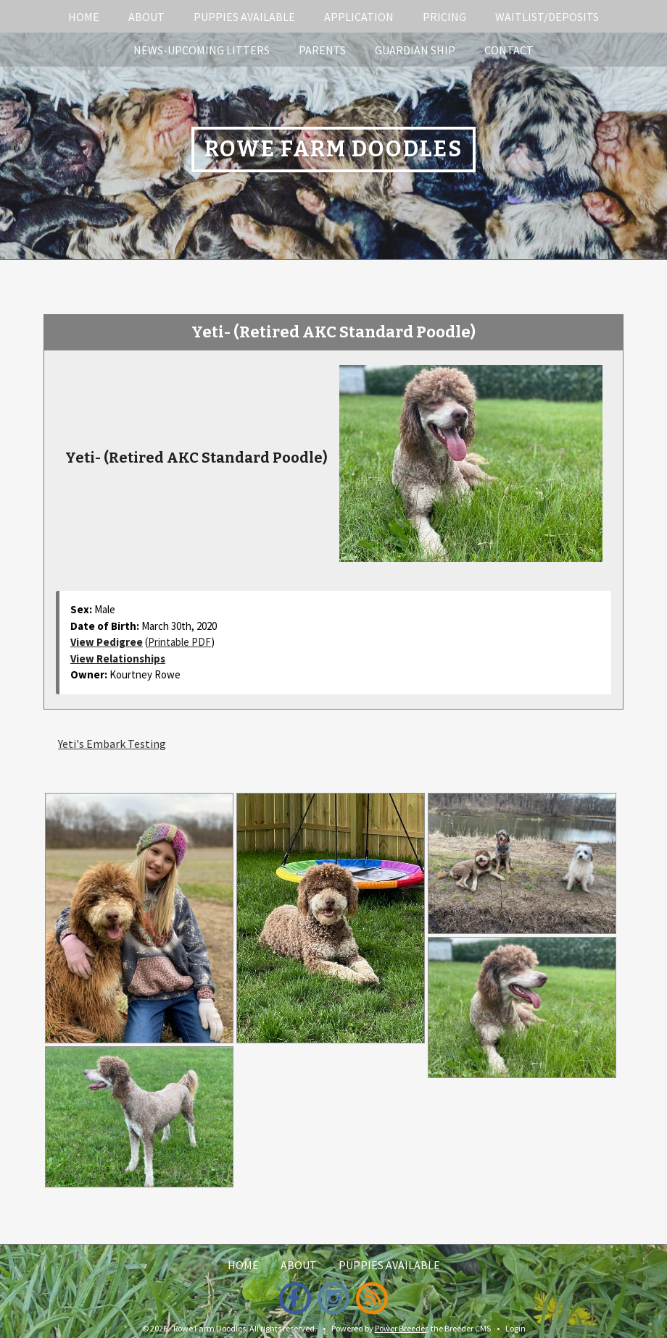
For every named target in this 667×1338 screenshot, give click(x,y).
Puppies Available (244, 16)
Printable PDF (179, 642)
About (146, 16)
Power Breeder (401, 1328)
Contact (509, 50)
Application (359, 16)
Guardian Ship (415, 50)
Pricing (444, 16)
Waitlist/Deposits (547, 16)
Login (515, 1328)
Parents (322, 50)
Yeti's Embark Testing (112, 743)
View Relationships (117, 658)
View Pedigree (106, 642)
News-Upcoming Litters (201, 50)
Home (83, 16)
